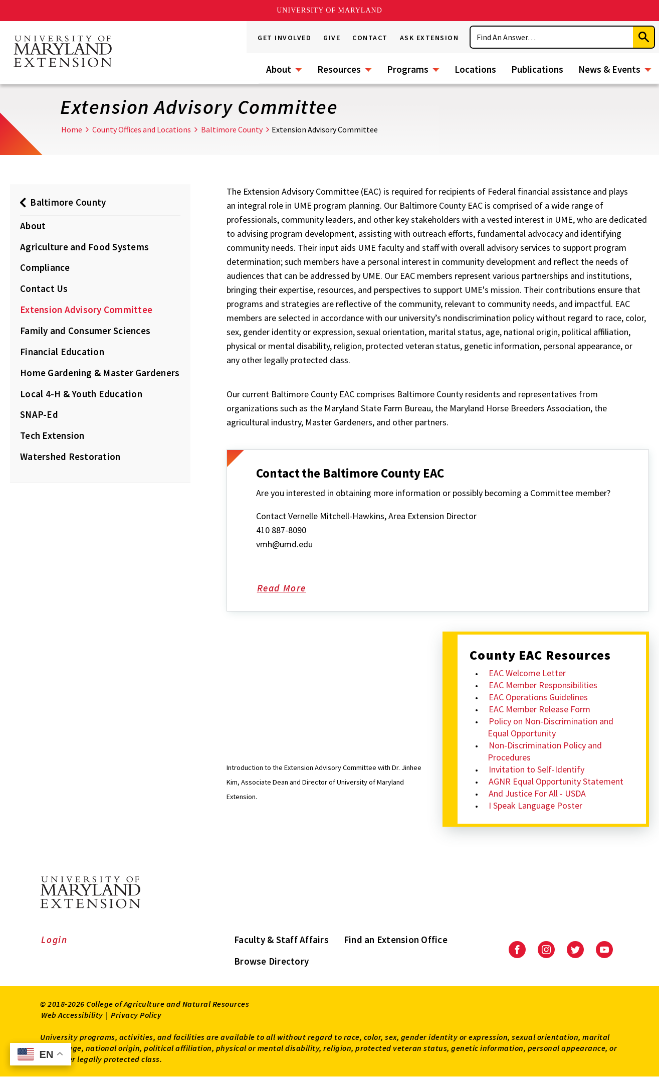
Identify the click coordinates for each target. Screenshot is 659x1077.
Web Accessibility (72, 1015)
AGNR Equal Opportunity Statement (556, 781)
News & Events (609, 69)
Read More (293, 589)
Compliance (45, 267)
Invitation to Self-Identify (536, 769)
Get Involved (284, 37)
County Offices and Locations (141, 129)
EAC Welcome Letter (527, 673)
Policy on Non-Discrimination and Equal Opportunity (550, 727)
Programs (407, 69)
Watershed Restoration (70, 456)
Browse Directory (271, 961)
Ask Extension (429, 37)
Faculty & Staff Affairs (281, 940)
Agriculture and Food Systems (84, 247)
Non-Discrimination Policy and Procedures (545, 751)
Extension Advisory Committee (86, 309)
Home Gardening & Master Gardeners (99, 373)
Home (71, 129)
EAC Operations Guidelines (538, 697)
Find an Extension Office (396, 940)
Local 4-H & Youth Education (81, 394)
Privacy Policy (136, 1015)
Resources (339, 69)
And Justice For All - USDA (537, 793)
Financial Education (62, 352)
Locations (475, 69)
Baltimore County (232, 129)
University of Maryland (329, 10)
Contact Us (44, 288)
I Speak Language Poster (535, 805)
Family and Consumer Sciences (85, 331)
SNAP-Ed (39, 414)
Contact (370, 37)
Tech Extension (52, 435)
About (278, 69)
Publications (537, 69)
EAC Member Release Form (539, 709)
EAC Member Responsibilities (543, 685)
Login (54, 940)
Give (331, 37)
